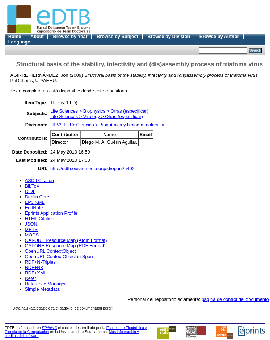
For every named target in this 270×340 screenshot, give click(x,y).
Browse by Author (219, 36)
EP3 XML (35, 202)
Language (19, 42)
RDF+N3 (34, 267)
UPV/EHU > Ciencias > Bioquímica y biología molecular (107, 124)
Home (14, 36)
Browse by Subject (117, 36)
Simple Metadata (42, 289)
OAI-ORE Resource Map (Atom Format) (66, 240)
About (37, 36)
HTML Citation (39, 218)
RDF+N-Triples (40, 262)
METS (31, 229)
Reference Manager (45, 283)
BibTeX (32, 186)
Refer (30, 278)
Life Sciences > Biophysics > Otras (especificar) (99, 111)
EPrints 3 (49, 328)
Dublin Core (37, 197)
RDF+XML (36, 273)
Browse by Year (70, 36)
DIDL (30, 191)
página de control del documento (235, 299)
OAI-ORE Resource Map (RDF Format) (65, 245)
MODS (32, 235)
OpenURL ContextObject (50, 251)
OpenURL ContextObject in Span (59, 256)
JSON (31, 224)
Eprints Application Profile (51, 213)
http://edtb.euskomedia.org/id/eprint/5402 (92, 168)
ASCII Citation (39, 180)
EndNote (34, 207)
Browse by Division (168, 36)
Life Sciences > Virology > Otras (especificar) (96, 116)
